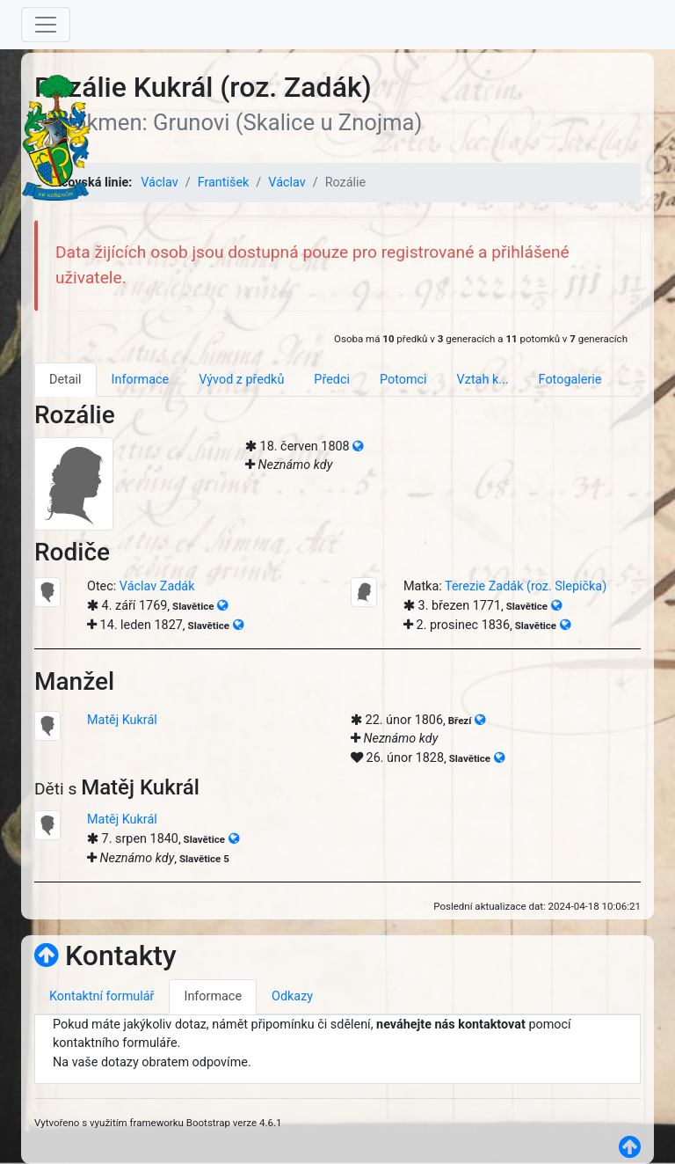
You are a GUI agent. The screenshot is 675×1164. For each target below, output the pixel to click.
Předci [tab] (332, 379)
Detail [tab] (65, 379)
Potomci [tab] (403, 379)
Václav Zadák (157, 586)
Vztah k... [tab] (483, 379)
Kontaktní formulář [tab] (101, 996)
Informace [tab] (141, 379)
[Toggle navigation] (45, 24)
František (224, 182)
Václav (159, 182)
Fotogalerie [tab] (570, 379)
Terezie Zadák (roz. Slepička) (525, 586)
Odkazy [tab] (292, 996)
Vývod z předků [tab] (241, 379)
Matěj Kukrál (122, 720)
